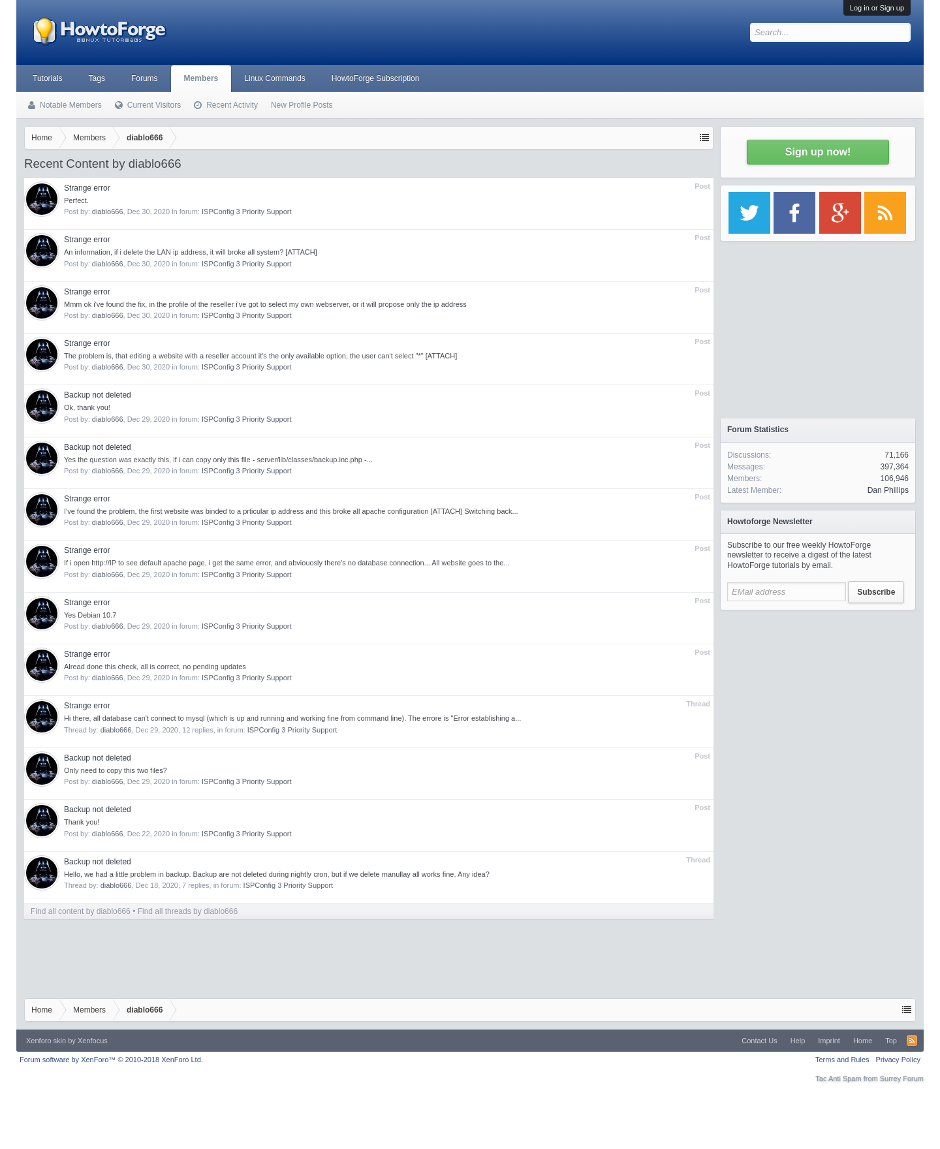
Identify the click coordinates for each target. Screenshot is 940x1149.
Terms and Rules (842, 1059)
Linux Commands (274, 78)
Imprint (829, 1041)
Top (891, 1041)
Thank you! (81, 822)
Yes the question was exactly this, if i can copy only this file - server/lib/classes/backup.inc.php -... (218, 460)
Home (862, 1041)
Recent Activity (232, 105)
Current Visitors (154, 105)
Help (798, 1041)
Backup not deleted (97, 395)
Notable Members (71, 105)
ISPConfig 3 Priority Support (247, 211)
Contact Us (759, 1041)
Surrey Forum (902, 1078)
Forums (144, 78)
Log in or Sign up (877, 8)
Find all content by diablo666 (81, 911)
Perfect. (76, 200)
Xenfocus (93, 1041)
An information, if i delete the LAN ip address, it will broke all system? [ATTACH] (190, 252)
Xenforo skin (46, 1041)
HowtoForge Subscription (376, 78)
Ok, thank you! (87, 407)
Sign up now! (818, 151)
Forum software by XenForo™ (111, 1059)
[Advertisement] (818, 698)
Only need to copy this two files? (115, 770)
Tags (97, 78)
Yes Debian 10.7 (90, 615)
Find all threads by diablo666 (188, 911)
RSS (912, 1040)
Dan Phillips (888, 490)
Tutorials (48, 78)
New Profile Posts (302, 105)
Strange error (87, 188)
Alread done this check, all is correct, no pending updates (155, 666)
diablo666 (107, 211)
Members (201, 78)
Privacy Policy (898, 1059)
